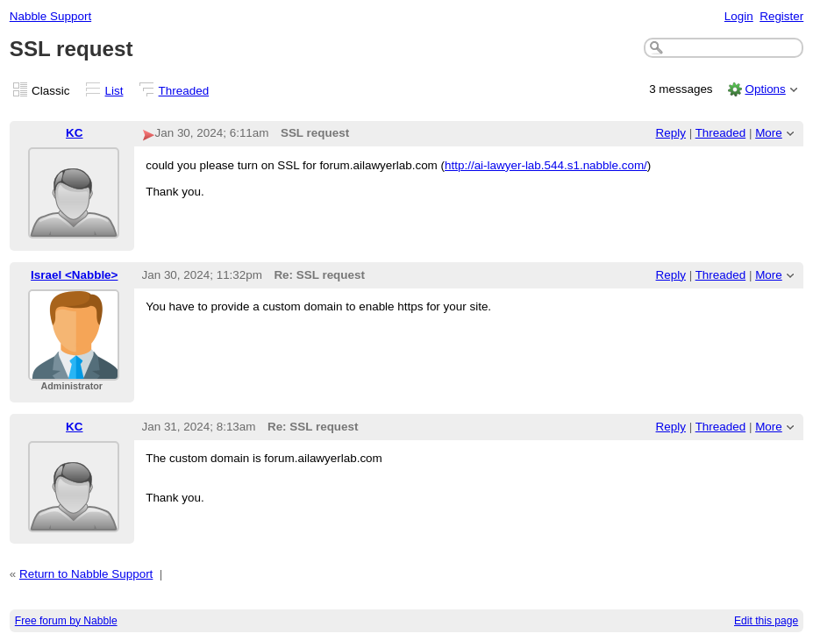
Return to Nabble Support (86, 573)
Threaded (184, 90)
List (114, 90)
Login (738, 16)
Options (765, 89)
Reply (671, 132)
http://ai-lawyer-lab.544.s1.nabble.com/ (546, 165)
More (768, 132)
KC (74, 132)
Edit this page (766, 621)
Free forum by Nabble (66, 621)
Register (781, 16)
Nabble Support (50, 16)
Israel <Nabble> (74, 274)
